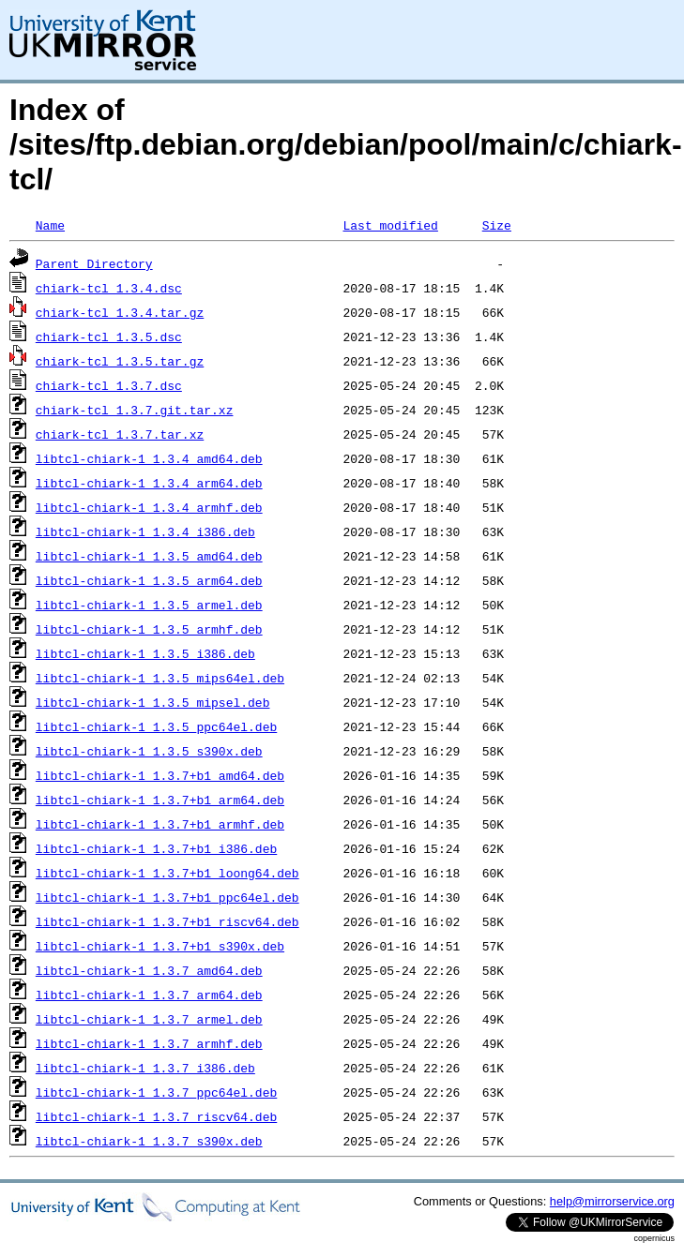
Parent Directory (94, 263)
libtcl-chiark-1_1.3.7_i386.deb (145, 1067)
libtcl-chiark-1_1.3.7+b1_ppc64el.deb (167, 897)
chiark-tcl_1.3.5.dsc (109, 336)
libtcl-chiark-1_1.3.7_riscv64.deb (156, 1116)
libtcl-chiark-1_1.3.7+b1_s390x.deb (160, 945)
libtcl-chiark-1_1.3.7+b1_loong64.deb (167, 872)
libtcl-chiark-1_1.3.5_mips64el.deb (160, 677)
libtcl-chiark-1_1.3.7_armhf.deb (149, 1043)
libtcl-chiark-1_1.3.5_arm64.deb (149, 580)
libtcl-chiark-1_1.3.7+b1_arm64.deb (160, 799)
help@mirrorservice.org (612, 1201)
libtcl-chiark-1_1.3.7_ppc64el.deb (156, 1092)
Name (50, 225)
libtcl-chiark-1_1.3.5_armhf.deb (149, 629)
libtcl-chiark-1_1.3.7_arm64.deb (149, 994)
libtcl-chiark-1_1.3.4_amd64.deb (149, 458)
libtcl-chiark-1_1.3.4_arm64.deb (149, 482)
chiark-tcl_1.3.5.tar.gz (120, 360)
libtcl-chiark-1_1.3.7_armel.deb (149, 1018)
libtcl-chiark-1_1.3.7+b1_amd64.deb (160, 775)
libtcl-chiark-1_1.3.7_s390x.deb (149, 1140)
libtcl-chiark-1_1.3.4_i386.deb (145, 531)
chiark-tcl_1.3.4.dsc (109, 287)
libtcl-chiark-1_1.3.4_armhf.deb (149, 507)
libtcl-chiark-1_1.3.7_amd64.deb (149, 970)
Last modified (389, 225)
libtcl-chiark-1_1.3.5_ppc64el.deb (156, 726)
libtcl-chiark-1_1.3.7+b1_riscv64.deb (167, 921)
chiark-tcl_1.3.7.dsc (109, 385)
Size (496, 225)
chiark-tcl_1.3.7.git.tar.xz (135, 409)
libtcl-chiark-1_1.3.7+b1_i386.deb (156, 848)
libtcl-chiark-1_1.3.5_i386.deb (145, 653)
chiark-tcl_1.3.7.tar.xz (120, 434)
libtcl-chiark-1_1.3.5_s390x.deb (149, 750)
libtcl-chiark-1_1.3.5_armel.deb (149, 604)
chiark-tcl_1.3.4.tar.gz (120, 312)
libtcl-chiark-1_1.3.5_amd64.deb (149, 555)
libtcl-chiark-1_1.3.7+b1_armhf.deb (160, 824)
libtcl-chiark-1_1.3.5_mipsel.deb (153, 702)
